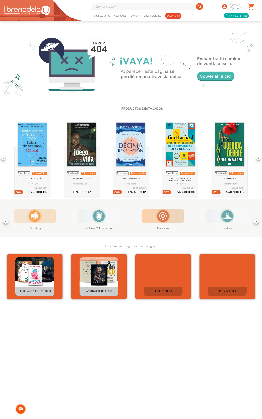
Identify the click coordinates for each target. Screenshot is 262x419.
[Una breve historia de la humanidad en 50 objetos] (180, 158)
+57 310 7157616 (236, 16)
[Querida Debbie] (230, 158)
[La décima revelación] (131, 158)
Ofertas (135, 15)
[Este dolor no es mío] (32, 158)
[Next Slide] (258, 158)
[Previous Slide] (3, 158)
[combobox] (148, 6)
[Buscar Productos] (200, 6)
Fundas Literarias (152, 15)
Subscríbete (173, 15)
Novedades (120, 15)
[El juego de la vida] (82, 158)
